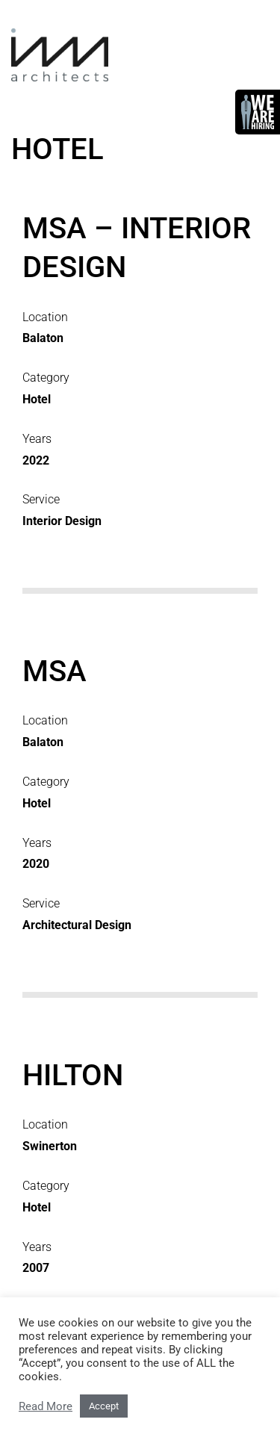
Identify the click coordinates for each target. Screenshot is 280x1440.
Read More (45, 1406)
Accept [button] (104, 1406)
